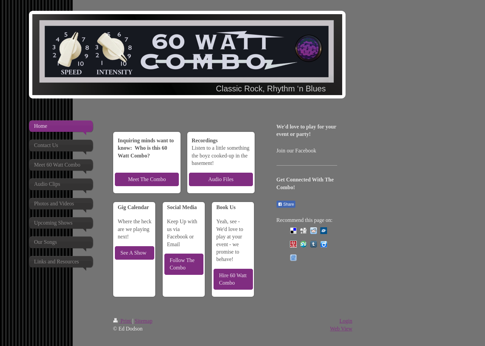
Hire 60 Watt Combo (233, 279)
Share (286, 204)
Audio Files (220, 179)
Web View (341, 328)
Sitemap (143, 321)
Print (122, 321)
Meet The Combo (147, 179)
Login (346, 321)
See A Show (133, 253)
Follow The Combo (182, 263)
